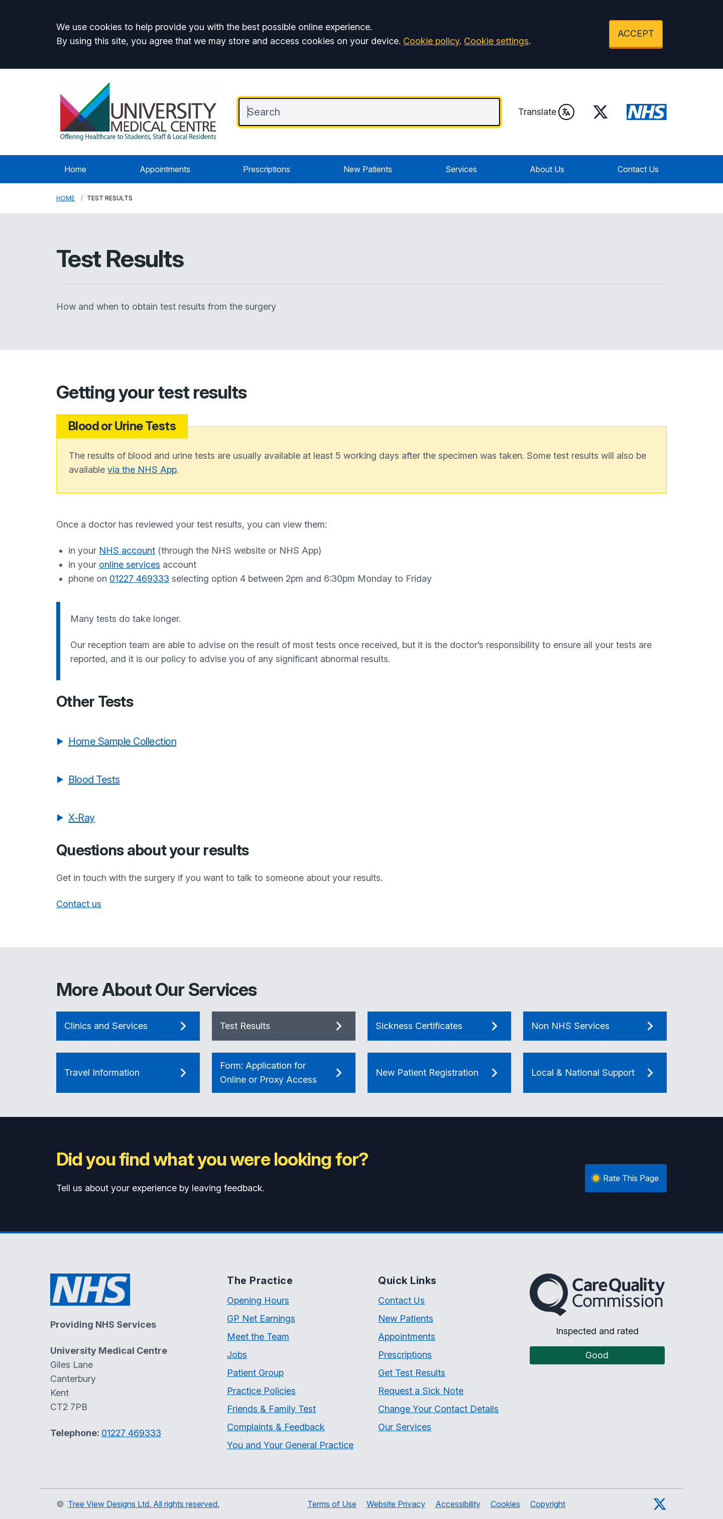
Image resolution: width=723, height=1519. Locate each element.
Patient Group (255, 1372)
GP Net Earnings (261, 1318)
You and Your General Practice (290, 1445)
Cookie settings (496, 41)
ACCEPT (636, 33)
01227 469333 (139, 578)
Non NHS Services (595, 1026)
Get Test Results (411, 1372)
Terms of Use (331, 1504)
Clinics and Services (128, 1026)
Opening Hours (258, 1300)
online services (129, 564)
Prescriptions (266, 169)
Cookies (505, 1504)
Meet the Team (258, 1336)
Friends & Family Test (271, 1409)
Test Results (283, 1026)
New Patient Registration (439, 1072)
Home (75, 169)
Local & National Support (595, 1072)
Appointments (165, 169)
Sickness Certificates (439, 1026)
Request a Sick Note (420, 1390)
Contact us (78, 904)
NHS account (127, 550)
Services (461, 169)
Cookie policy (431, 41)
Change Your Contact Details (438, 1409)
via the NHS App (142, 469)
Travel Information (128, 1072)
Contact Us (638, 169)
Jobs (237, 1354)
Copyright (547, 1504)
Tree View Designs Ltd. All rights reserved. (143, 1504)
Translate (546, 112)
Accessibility (457, 1504)
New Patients (367, 169)
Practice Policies (261, 1390)
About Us (547, 169)
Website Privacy (396, 1504)
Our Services (404, 1427)
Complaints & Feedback (276, 1427)
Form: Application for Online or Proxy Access (283, 1072)
